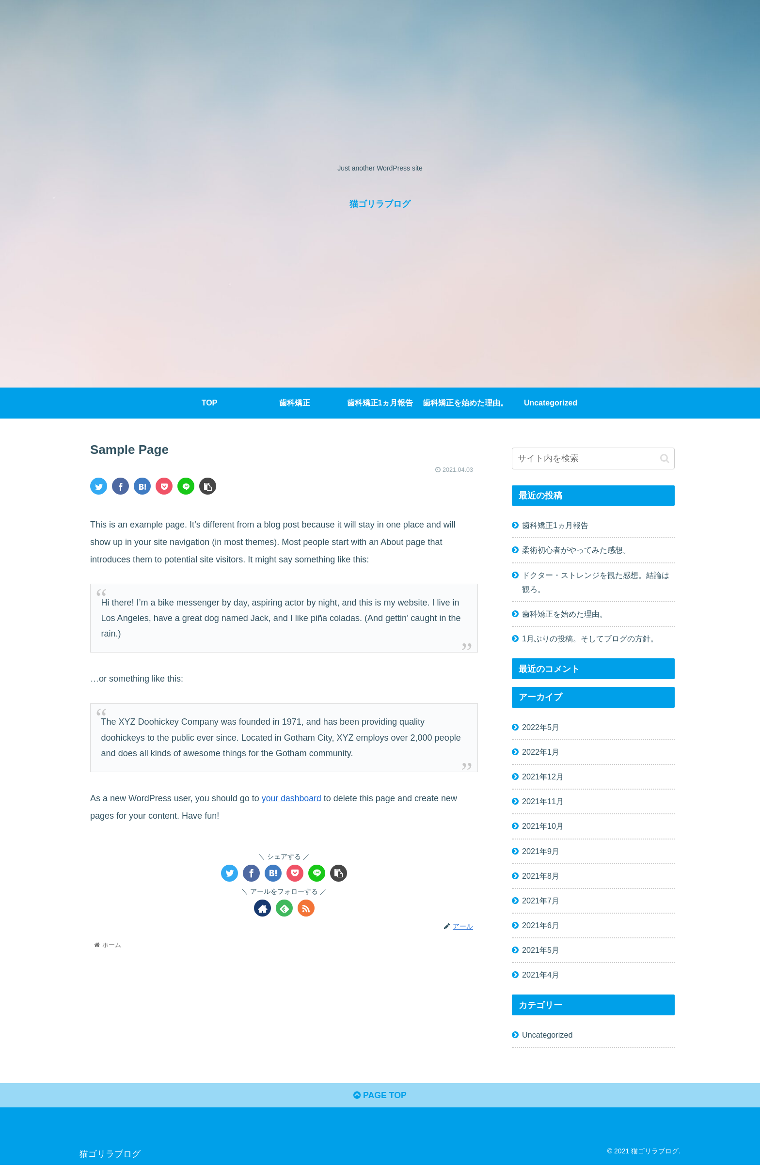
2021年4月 (540, 974)
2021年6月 (540, 925)
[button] (664, 458)
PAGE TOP (380, 1096)
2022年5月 (540, 727)
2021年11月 (543, 801)
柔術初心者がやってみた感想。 (576, 549)
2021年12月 (543, 776)
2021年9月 (540, 851)
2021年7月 (540, 900)
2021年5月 (540, 950)
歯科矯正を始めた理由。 (564, 613)
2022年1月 (540, 751)
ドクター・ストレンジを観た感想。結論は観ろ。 (595, 582)
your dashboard (292, 798)
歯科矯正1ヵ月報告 (555, 525)
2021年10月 (543, 826)
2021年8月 (540, 875)
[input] (593, 458)
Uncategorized (547, 1034)
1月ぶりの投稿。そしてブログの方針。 (590, 638)
